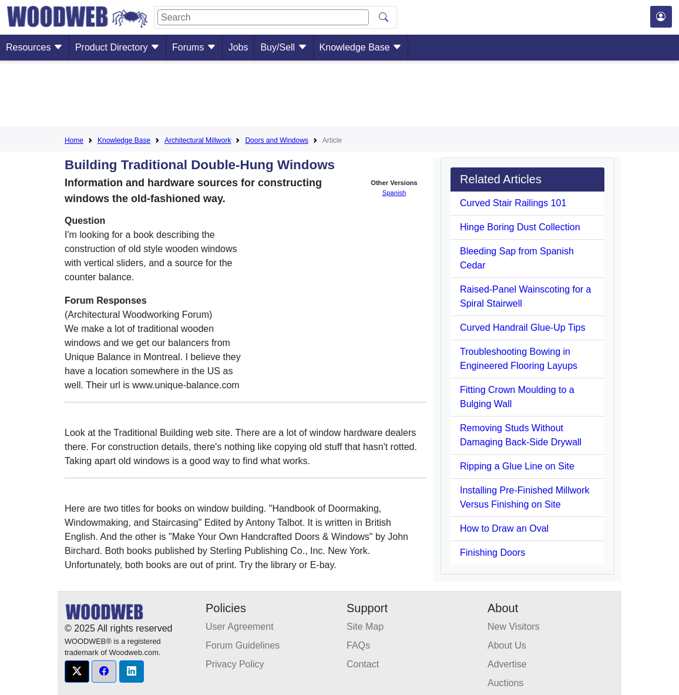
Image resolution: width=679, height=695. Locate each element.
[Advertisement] (339, 95)
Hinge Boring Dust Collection (520, 227)
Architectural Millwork (197, 140)
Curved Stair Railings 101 (513, 203)
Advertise (507, 664)
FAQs (358, 645)
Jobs (238, 47)
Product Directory (117, 47)
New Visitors (514, 627)
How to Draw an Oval (504, 528)
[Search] (263, 17)
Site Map (365, 627)
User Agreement (240, 627)
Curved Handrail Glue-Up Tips (522, 328)
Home (74, 140)
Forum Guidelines (243, 645)
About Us (507, 645)
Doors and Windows (276, 140)
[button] (77, 671)
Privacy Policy (235, 664)
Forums (194, 47)
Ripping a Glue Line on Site (517, 466)
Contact (363, 664)
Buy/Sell (283, 47)
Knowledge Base (361, 47)
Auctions (505, 683)
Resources (34, 47)
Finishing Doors (492, 553)
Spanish (394, 192)
